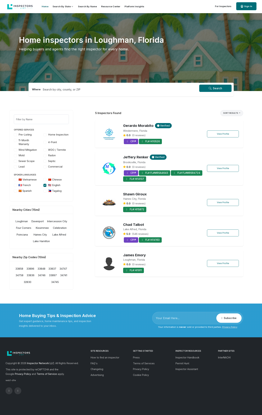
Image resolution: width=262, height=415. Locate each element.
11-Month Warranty (33, 142)
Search (215, 88)
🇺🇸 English (64, 185)
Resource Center (110, 6)
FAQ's (94, 363)
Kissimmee (51, 227)
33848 (51, 268)
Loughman (31, 221)
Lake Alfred (69, 234)
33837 (62, 268)
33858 (29, 268)
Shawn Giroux (135, 194)
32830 (37, 282)
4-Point (62, 142)
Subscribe (229, 318)
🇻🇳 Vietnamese (37, 179)
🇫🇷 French (34, 185)
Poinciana (31, 234)
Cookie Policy (141, 374)
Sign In (246, 6)
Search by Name (87, 6)
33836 (40, 275)
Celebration (69, 227)
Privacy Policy (229, 327)
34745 (64, 282)
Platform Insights (134, 6)
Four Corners (33, 227)
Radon (61, 155)
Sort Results (231, 113)
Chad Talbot (133, 225)
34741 (73, 275)
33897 (62, 275)
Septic (61, 161)
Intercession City (67, 221)
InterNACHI (224, 357)
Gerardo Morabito (138, 126)
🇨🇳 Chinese (64, 179)
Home (45, 6)
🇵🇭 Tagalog (64, 190)
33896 (40, 268)
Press (136, 357)
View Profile (223, 134)
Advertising (97, 374)
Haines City (49, 234)
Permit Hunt (182, 363)
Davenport (47, 221)
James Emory (134, 255)
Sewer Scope (36, 161)
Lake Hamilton (50, 241)
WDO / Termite (66, 149)
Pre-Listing (34, 134)
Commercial (65, 166)
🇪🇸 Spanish (34, 190)
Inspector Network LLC (40, 363)
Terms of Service (47, 373)
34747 (73, 268)
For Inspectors (223, 6)
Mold (31, 155)
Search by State (63, 6)
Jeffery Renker (135, 157)
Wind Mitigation (37, 149)
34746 (51, 275)
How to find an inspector (105, 357)
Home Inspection (68, 134)
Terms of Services (144, 363)
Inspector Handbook (187, 357)
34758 (29, 275)
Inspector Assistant (187, 369)
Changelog (97, 369)
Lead (31, 166)
